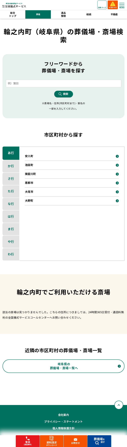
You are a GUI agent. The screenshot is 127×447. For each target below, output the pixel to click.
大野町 (29, 200)
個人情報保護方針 (64, 428)
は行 (11, 216)
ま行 (11, 229)
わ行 (11, 254)
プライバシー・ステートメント (63, 421)
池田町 (29, 165)
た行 (11, 191)
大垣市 (29, 192)
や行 (11, 242)
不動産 (114, 14)
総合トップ (12, 14)
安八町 (29, 156)
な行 (11, 204)
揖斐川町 (30, 174)
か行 (11, 166)
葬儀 (38, 14)
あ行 (11, 153)
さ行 (11, 179)
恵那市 (29, 183)
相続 (88, 14)
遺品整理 (63, 14)
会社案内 (63, 415)
